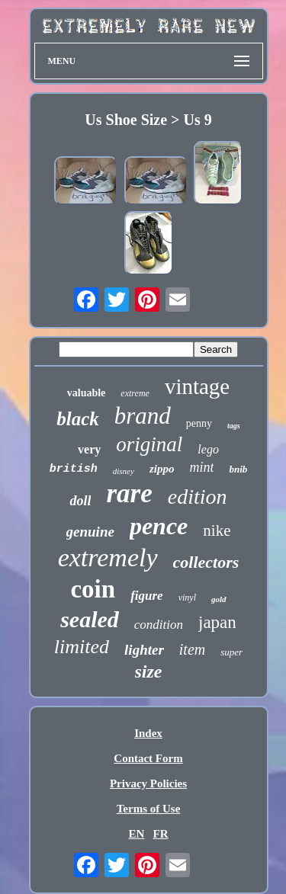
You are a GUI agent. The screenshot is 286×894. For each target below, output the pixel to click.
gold (219, 599)
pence (159, 526)
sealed (89, 619)
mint (201, 467)
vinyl (187, 597)
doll (80, 500)
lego (208, 449)
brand (142, 415)
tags (233, 425)
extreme (135, 393)
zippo (162, 469)
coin (92, 589)
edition (197, 496)
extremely (108, 557)
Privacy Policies (148, 783)
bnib (238, 469)
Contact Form (148, 758)
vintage (197, 386)
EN (136, 834)
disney (123, 471)
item (192, 649)
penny (199, 423)
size (148, 671)
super (231, 652)
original (149, 444)
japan (217, 622)
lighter (144, 650)
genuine (90, 532)
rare (129, 493)
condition (158, 624)
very (89, 449)
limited (81, 647)
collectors (206, 562)
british (74, 469)
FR (161, 834)
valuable (86, 393)
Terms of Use (149, 809)
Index (148, 733)
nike (216, 530)
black (77, 419)
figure (146, 595)
